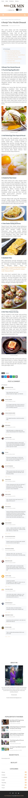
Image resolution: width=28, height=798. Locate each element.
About (7, 1)
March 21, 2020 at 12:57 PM (10, 590)
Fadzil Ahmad (8, 399)
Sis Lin (6, 452)
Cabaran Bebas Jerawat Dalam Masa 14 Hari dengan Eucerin (17, 734)
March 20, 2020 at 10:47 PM (10, 496)
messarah (7, 425)
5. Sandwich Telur (10, 60)
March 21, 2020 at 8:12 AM (10, 538)
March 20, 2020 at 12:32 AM (10, 389)
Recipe (6, 19)
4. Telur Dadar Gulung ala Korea (13, 58)
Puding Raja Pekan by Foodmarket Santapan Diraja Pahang (18, 727)
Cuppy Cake (8, 575)
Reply (6, 396)
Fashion (14, 774)
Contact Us (10, 10)
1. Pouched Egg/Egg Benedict (13, 52)
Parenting (14, 782)
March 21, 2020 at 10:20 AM (10, 562)
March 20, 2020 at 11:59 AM (10, 401)
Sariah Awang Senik (10, 413)
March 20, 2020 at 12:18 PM (10, 427)
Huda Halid (8, 479)
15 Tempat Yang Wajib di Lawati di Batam (18, 747)
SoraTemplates (7, 795)
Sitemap (16, 1)
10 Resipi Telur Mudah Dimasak (12, 51)
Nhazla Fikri (8, 437)
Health (14, 780)
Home (2, 1)
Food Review (14, 777)
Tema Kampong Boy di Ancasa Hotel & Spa (17, 741)
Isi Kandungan (6, 49)
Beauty (14, 772)
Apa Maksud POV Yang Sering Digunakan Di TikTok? (17, 721)
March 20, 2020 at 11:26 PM (10, 508)
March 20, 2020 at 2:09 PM (10, 439)
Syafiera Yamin (9, 589)
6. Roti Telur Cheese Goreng (13, 62)
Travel (14, 787)
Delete (9, 396)
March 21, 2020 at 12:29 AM (10, 524)
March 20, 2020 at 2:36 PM (10, 454)
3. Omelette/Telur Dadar (12, 56)
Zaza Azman (8, 522)
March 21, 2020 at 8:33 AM (10, 550)
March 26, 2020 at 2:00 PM (10, 616)
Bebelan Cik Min (5, 25)
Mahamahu (8, 506)
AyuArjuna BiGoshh (10, 536)
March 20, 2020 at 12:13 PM (10, 414)
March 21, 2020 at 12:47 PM (10, 577)
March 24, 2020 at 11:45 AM (10, 604)
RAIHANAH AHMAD (9, 548)
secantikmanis (9, 466)
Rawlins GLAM (8, 560)
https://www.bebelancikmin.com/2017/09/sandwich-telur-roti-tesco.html (14, 269)
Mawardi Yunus (9, 615)
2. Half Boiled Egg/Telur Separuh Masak (15, 54)
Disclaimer (11, 1)
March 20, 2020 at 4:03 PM (10, 467)
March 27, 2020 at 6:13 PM (10, 628)
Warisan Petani (9, 387)
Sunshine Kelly (8, 602)
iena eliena (8, 494)
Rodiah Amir (8, 627)
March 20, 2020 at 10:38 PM (10, 481)
